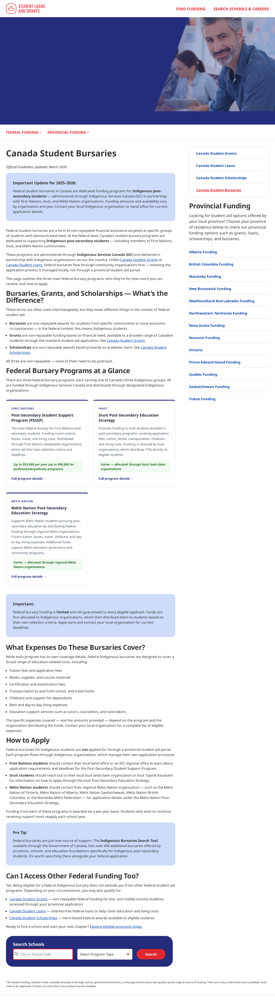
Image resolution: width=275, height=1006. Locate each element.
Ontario (196, 350)
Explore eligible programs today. (116, 926)
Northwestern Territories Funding (218, 313)
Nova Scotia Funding (207, 325)
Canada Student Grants (139, 259)
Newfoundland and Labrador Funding (221, 301)
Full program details (27, 478)
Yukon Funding (202, 399)
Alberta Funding (203, 252)
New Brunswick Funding (210, 288)
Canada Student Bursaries (218, 190)
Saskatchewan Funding (209, 386)
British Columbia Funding (211, 264)
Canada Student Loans (24, 265)
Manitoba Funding (205, 276)
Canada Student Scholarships (33, 918)
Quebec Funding (203, 374)
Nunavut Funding (204, 337)
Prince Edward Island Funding (214, 362)
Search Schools (28, 944)
